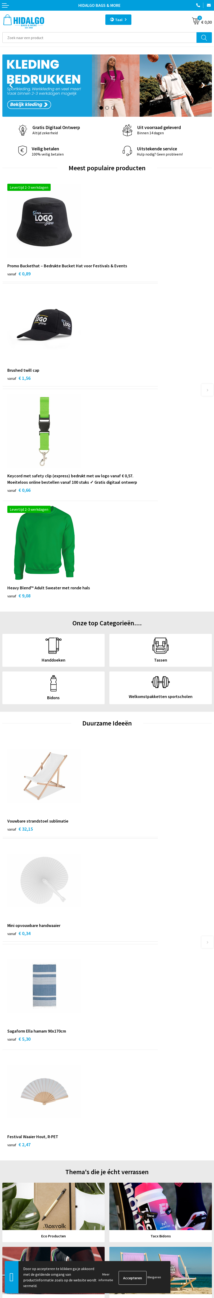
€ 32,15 (20, 632)
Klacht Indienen (15, 1221)
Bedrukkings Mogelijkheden (131, 1160)
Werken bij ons (121, 1131)
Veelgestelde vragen (125, 1152)
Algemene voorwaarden (128, 1206)
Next (203, 86)
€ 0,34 (123, 632)
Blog (113, 1124)
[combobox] (99, 37)
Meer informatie (105, 1277)
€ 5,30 (19, 737)
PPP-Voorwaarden (124, 1199)
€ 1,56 (123, 274)
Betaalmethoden (16, 1206)
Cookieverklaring (123, 1214)
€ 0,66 (19, 398)
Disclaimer (118, 1228)
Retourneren (12, 1214)
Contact (9, 1199)
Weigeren (154, 1277)
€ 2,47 (123, 737)
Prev (10, 86)
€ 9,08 (123, 386)
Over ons (116, 1145)
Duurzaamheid (121, 1138)
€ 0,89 (19, 280)
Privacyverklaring (123, 1221)
